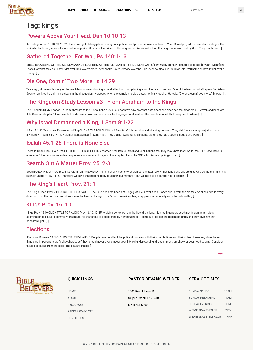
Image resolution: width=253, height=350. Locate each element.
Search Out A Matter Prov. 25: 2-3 (68, 163)
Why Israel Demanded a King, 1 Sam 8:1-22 (80, 122)
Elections (37, 229)
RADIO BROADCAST (127, 10)
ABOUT (85, 10)
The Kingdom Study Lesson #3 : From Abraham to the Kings (101, 101)
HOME (72, 10)
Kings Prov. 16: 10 (48, 204)
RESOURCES (102, 10)
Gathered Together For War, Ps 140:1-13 (76, 56)
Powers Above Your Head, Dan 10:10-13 (76, 36)
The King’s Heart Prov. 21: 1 (61, 184)
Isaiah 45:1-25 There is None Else (68, 142)
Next (222, 253)
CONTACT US (153, 10)
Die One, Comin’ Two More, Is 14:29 (70, 81)
